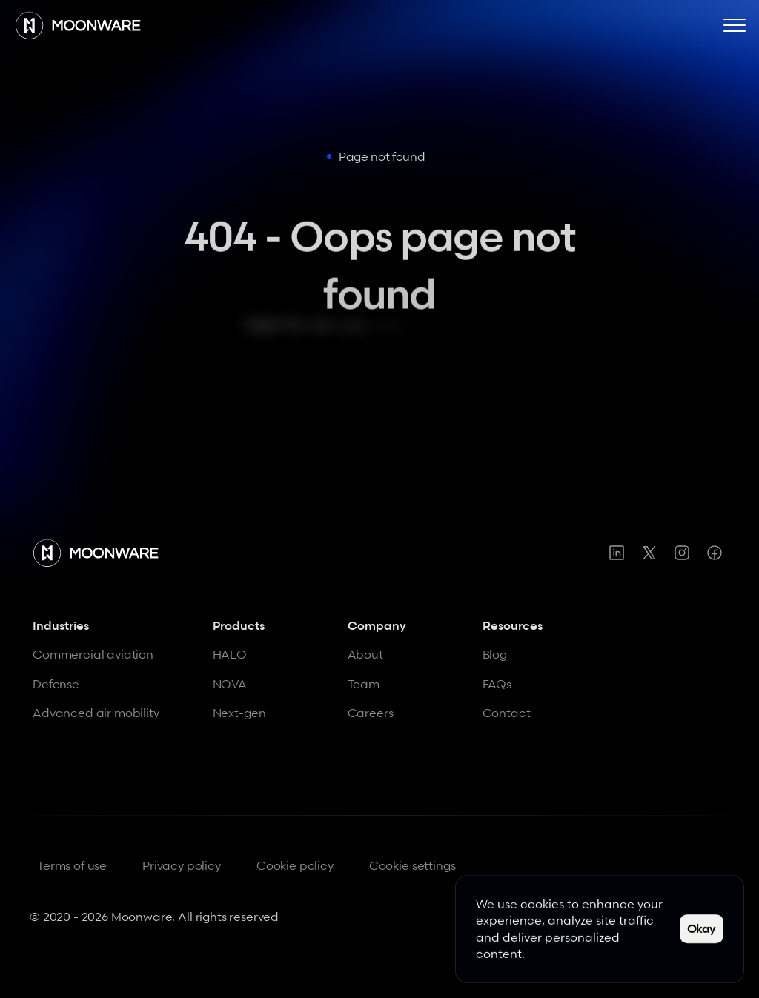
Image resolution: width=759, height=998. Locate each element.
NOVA (230, 683)
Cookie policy (295, 865)
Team (364, 683)
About (365, 654)
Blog (495, 654)
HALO (230, 654)
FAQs (497, 683)
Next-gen (239, 712)
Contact (507, 712)
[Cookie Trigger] (412, 866)
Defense (56, 683)
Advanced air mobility (96, 712)
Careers (371, 712)
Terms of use (72, 865)
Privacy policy (181, 865)
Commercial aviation (93, 654)
